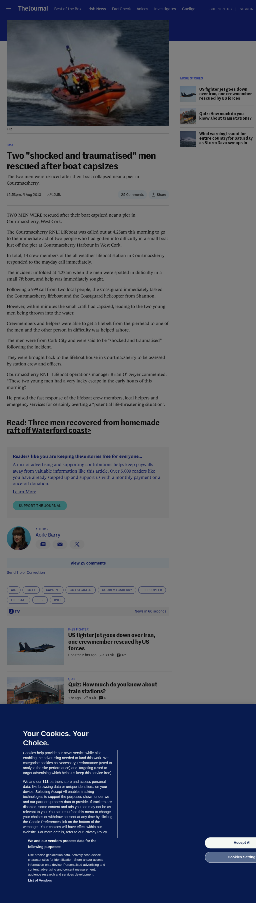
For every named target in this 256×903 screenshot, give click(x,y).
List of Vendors (40, 880)
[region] (128, 803)
